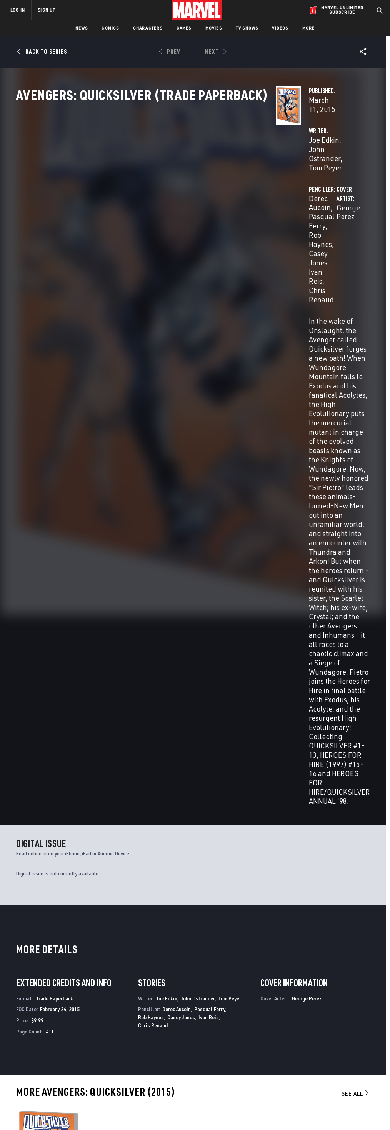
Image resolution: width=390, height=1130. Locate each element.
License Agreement (298, 1102)
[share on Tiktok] (306, 1064)
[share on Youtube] (306, 1048)
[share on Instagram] (344, 1032)
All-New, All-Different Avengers (328, 940)
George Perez (149, 230)
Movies (213, 28)
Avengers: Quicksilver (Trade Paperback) (44, 771)
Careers (73, 1035)
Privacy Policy (68, 1102)
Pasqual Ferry (313, 181)
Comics (110, 28)
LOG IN (17, 10)
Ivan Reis (329, 190)
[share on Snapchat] (325, 1048)
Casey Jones (291, 190)
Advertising (143, 1013)
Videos (280, 28)
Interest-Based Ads (347, 1102)
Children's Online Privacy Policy (239, 1102)
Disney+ (137, 1024)
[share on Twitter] (325, 1032)
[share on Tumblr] (363, 1032)
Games (184, 28)
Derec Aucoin (267, 181)
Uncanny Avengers (219, 940)
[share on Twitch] (363, 1048)
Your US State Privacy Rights (119, 1102)
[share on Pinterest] (344, 1048)
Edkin (21, 784)
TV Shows (247, 28)
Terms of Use (33, 1102)
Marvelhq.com (146, 1035)
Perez (48, 784)
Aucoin (34, 784)
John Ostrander (186, 181)
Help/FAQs (76, 1024)
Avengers (118, 940)
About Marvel (81, 1013)
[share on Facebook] (306, 1032)
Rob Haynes (151, 570)
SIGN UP (46, 10)
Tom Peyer (229, 551)
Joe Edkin (143, 181)
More (308, 28)
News (81, 28)
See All (356, 646)
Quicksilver (30, 940)
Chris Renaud (153, 578)
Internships (78, 1046)
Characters (148, 28)
